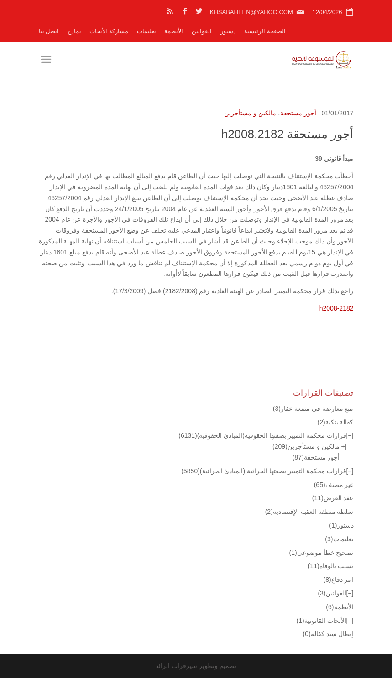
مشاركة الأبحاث (108, 31)
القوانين (202, 31)
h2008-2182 (336, 308)
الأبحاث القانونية (321, 620)
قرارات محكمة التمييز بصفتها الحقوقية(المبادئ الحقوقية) (262, 435)
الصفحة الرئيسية (265, 31)
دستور (228, 31)
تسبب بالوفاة (331, 565)
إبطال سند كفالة (328, 633)
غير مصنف (334, 484)
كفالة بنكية (335, 422)
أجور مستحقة (298, 113)
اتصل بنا (49, 31)
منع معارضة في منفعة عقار (313, 408)
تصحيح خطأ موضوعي (321, 552)
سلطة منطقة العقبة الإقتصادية (309, 511)
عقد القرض (333, 498)
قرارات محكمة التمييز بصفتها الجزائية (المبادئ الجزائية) (263, 471)
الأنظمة (173, 31)
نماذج (74, 31)
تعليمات (146, 31)
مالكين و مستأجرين (250, 113)
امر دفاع (338, 579)
